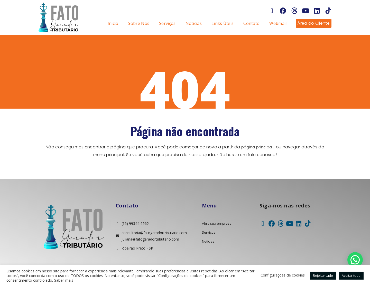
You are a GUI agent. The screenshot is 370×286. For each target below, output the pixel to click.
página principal (257, 147)
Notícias (194, 23)
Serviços (167, 23)
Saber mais (63, 280)
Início (113, 23)
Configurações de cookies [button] (283, 275)
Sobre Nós (138, 23)
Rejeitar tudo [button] (323, 275)
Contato (251, 23)
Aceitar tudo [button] (351, 275)
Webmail (277, 23)
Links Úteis (222, 23)
